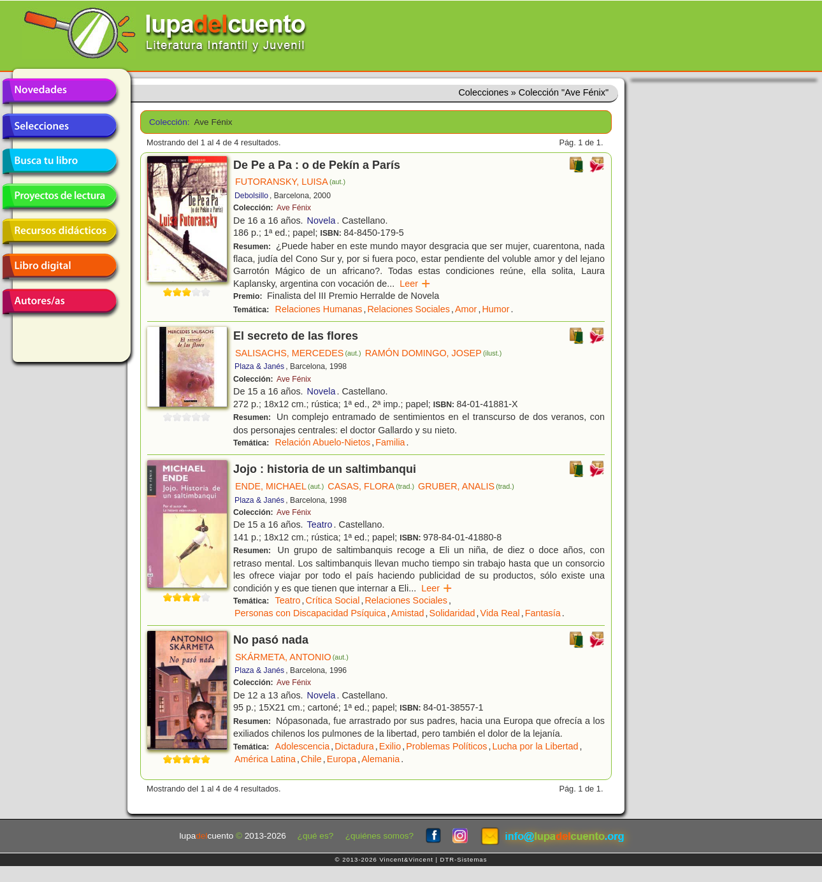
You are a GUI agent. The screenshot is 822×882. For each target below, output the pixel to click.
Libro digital (59, 266)
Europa (341, 759)
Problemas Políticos (446, 746)
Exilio (390, 746)
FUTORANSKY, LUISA (290, 182)
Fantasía (543, 613)
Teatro (320, 524)
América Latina (265, 759)
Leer (415, 283)
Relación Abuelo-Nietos (323, 442)
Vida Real (500, 613)
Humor (495, 309)
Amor (466, 309)
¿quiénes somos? (379, 836)
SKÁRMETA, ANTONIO (292, 657)
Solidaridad (452, 613)
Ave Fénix (294, 207)
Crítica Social (333, 600)
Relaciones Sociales (408, 309)
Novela (321, 220)
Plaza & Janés (259, 366)
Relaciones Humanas (319, 309)
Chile (311, 759)
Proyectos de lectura (59, 196)
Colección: (167, 122)
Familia (390, 442)
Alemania (380, 759)
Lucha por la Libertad (535, 746)
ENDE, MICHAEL (279, 486)
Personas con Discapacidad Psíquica (310, 613)
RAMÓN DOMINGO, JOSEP (433, 353)
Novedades (59, 91)
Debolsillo (251, 195)
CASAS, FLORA (371, 486)
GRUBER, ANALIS (466, 486)
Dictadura (354, 746)
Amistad (407, 613)
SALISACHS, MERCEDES (298, 353)
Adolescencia (302, 746)
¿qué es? (316, 836)
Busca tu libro (59, 161)
